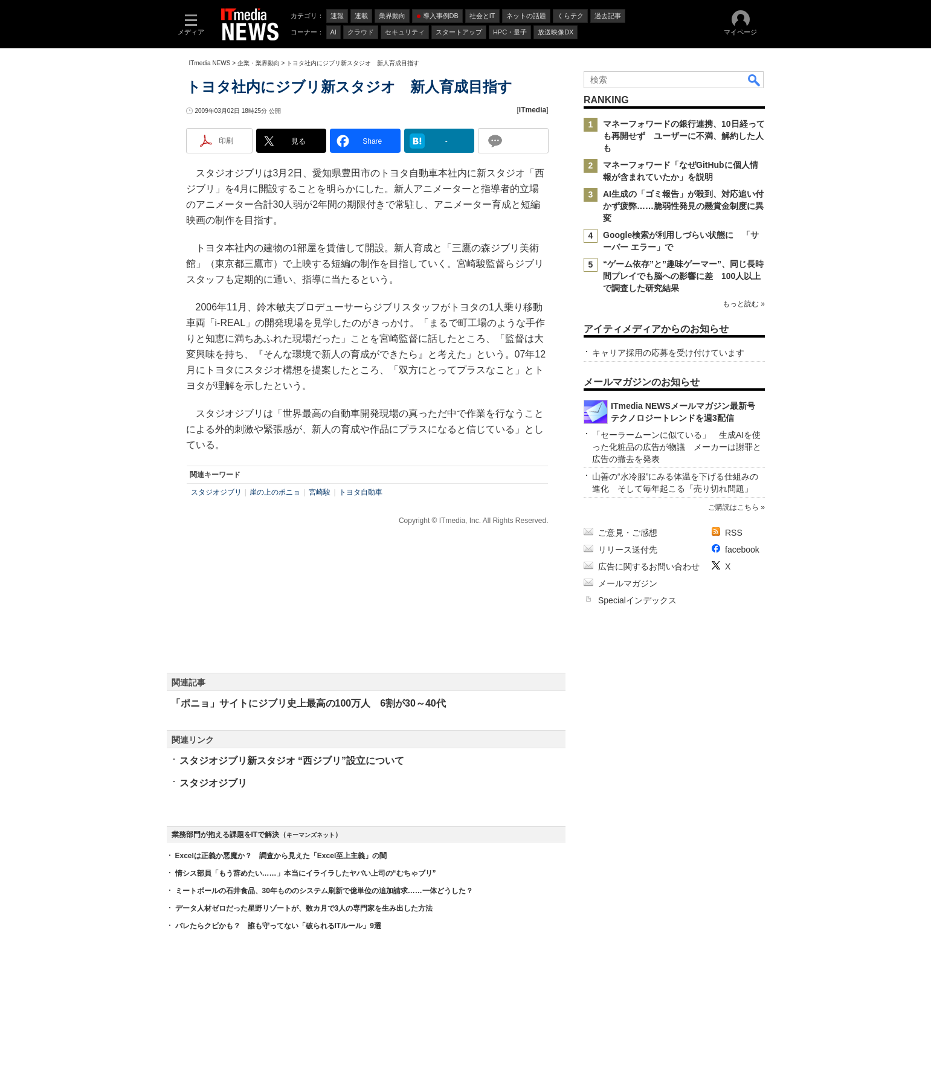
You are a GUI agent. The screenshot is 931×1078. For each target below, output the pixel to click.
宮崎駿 (319, 492)
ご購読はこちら (732, 507)
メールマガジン (627, 583)
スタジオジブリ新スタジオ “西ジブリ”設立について (291, 761)
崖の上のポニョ (275, 492)
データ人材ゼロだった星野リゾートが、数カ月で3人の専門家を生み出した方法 (304, 908)
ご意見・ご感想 (627, 532)
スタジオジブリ (216, 492)
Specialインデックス (637, 600)
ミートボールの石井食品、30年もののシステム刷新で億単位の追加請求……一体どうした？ (324, 891)
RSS (734, 532)
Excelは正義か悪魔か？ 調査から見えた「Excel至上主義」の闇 (281, 856)
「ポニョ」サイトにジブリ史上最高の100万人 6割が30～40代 (308, 703)
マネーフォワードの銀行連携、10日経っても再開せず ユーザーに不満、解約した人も (684, 136)
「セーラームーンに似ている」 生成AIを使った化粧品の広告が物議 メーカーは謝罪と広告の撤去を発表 (676, 447)
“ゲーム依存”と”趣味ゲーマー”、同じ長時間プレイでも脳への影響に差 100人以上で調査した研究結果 (683, 276)
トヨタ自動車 (360, 492)
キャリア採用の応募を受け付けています (668, 353)
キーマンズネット (310, 835)
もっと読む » (743, 304)
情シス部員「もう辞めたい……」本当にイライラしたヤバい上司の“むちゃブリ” (305, 873)
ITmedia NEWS (210, 63)
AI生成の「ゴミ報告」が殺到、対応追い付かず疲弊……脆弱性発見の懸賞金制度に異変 (683, 206)
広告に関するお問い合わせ (649, 566)
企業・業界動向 (258, 63)
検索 (755, 79)
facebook (742, 549)
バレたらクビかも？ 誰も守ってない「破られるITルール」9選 (278, 926)
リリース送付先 (627, 549)
